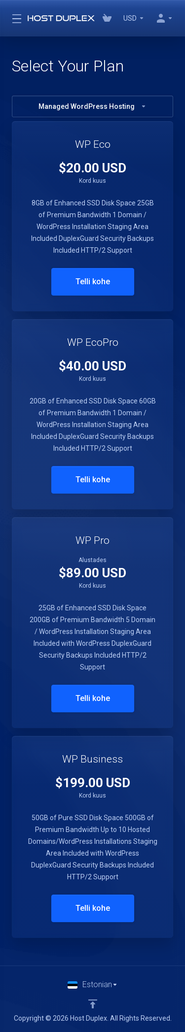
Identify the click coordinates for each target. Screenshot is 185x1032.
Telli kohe (92, 281)
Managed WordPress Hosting (92, 106)
